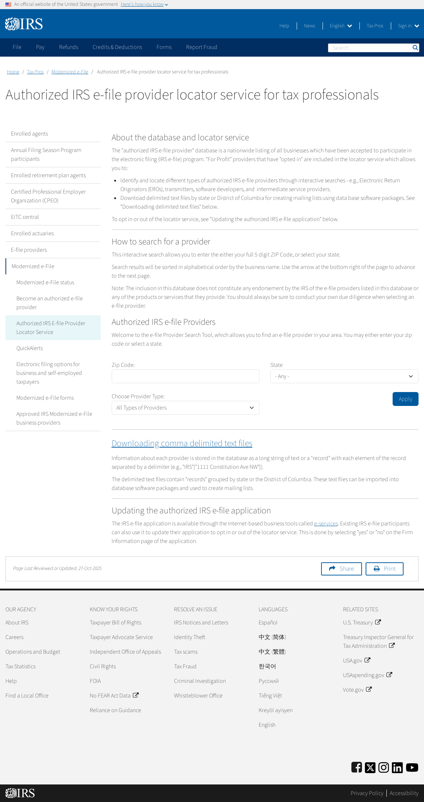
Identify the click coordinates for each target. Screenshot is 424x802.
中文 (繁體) (272, 652)
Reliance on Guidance (115, 710)
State (276, 365)
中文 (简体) (272, 637)
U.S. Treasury (362, 623)
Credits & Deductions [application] (117, 47)
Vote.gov (357, 690)
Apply (405, 399)
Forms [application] (164, 47)
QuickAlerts (29, 348)
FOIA (95, 681)
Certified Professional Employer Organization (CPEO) (48, 196)
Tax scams (185, 652)
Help (284, 26)
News (309, 26)
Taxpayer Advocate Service (121, 637)
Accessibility (404, 793)
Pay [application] (40, 47)
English (341, 26)
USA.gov (356, 661)
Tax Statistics (20, 666)
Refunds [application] (68, 47)
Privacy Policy (367, 793)
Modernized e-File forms (45, 398)
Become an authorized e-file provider (49, 302)
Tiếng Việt (270, 696)
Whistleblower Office (198, 696)
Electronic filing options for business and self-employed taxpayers (49, 373)
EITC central (25, 217)
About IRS (16, 623)
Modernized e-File (69, 72)
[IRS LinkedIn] (397, 766)
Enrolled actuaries (32, 233)
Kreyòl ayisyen (276, 710)
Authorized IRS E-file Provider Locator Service (50, 327)
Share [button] (347, 569)
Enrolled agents (29, 134)
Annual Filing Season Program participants (46, 154)
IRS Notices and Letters (201, 623)
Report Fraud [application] (201, 47)
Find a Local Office (27, 696)
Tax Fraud (185, 666)
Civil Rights (103, 666)
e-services (326, 524)
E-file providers (29, 250)
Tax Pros (375, 26)
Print (390, 569)
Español (268, 623)
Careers (14, 637)
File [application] (17, 47)
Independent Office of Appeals (125, 652)
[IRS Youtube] (412, 766)
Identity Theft (189, 637)
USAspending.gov (367, 675)
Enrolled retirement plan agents (48, 175)
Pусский (269, 681)
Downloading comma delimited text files (182, 443)
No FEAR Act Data (114, 696)
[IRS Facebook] (356, 766)
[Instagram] (383, 766)
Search (415, 47)
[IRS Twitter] (370, 766)
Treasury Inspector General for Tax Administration (378, 641)
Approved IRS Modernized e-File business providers (54, 418)
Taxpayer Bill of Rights (115, 623)
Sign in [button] (408, 26)
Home (13, 72)
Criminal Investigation (200, 681)
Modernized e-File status (45, 282)
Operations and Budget (32, 652)
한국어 (267, 666)
